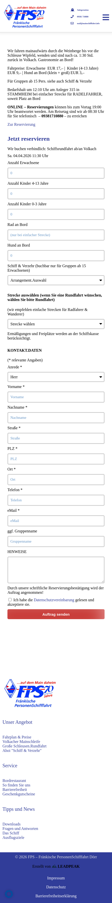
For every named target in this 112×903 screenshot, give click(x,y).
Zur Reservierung (21, 124)
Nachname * (17, 407)
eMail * (13, 510)
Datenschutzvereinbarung (54, 600)
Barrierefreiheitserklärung (56, 896)
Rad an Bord (17, 224)
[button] (9, 894)
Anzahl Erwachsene (23, 163)
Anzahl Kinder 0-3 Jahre (27, 204)
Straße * (14, 428)
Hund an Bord (18, 245)
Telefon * (15, 490)
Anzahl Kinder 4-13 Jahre (28, 183)
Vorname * (16, 387)
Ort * (11, 469)
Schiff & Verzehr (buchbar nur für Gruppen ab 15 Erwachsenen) (46, 268)
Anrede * (14, 367)
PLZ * (12, 448)
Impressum (56, 878)
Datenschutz (56, 887)
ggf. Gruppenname (22, 531)
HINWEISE (17, 552)
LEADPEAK (66, 866)
